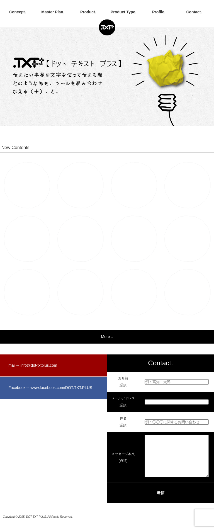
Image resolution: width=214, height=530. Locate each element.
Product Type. (123, 12)
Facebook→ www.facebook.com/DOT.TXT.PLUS (50, 387)
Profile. (158, 12)
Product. (88, 12)
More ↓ (107, 336)
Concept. (17, 12)
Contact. (194, 12)
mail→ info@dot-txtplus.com (32, 365)
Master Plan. (52, 12)
